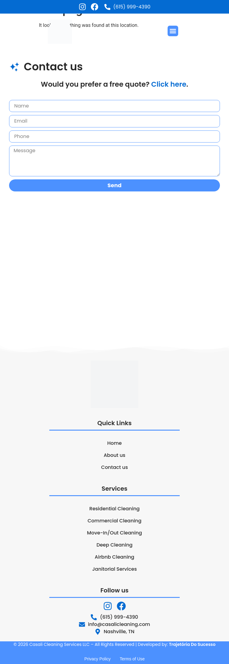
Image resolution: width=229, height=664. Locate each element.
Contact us (114, 467)
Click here (168, 84)
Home (114, 443)
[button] (173, 31)
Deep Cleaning (114, 544)
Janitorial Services (114, 569)
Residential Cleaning (114, 508)
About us (115, 455)
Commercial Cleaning (114, 520)
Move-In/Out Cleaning (114, 532)
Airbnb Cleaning (114, 556)
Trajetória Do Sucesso (192, 644)
